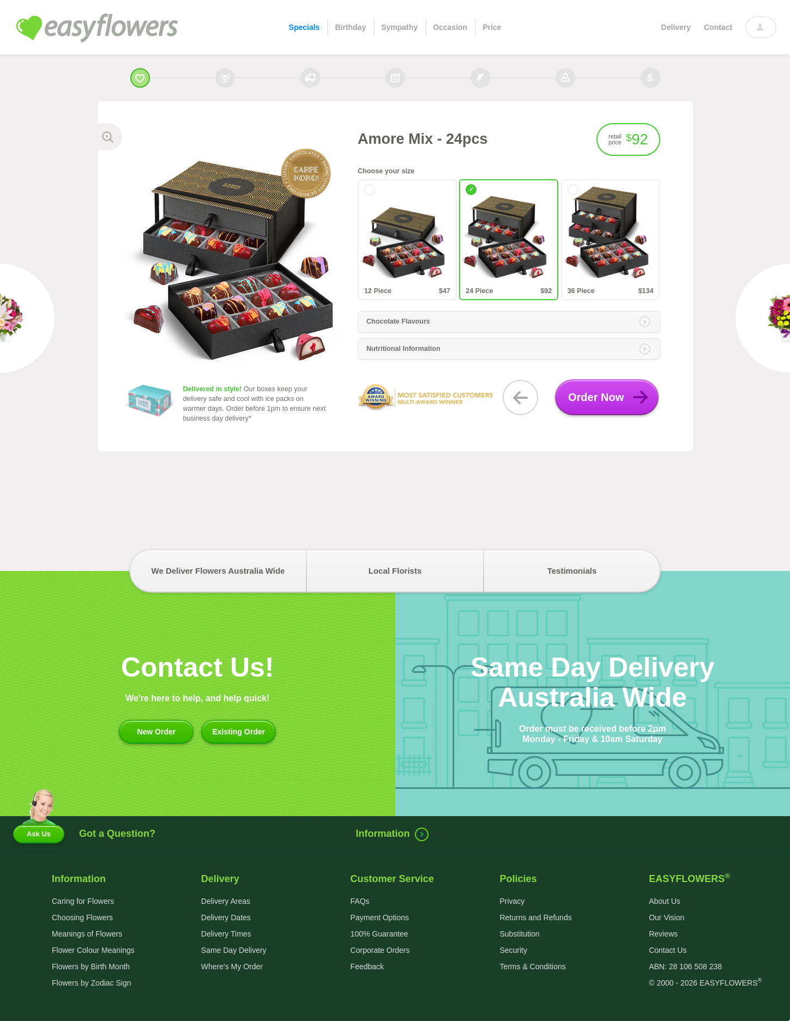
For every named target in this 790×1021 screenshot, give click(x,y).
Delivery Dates (226, 917)
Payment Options (380, 917)
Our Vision (666, 917)
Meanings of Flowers (87, 933)
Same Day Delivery (234, 950)
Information (394, 833)
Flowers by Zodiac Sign (91, 983)
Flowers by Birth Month (91, 966)
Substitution (519, 933)
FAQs (360, 901)
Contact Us (667, 950)
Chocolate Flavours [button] (508, 322)
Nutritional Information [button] (508, 349)
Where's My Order (232, 966)
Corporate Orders (380, 950)
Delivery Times (226, 933)
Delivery (676, 27)
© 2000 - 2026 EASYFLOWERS (705, 983)
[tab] (509, 322)
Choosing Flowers (82, 917)
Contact (718, 27)
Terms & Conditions (532, 966)
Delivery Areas (225, 901)
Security (513, 950)
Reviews (663, 933)
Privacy (511, 901)
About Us (664, 901)
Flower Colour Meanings (93, 950)
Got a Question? (117, 833)
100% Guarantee (379, 933)
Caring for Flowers (83, 901)
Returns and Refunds (535, 917)
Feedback (367, 966)
